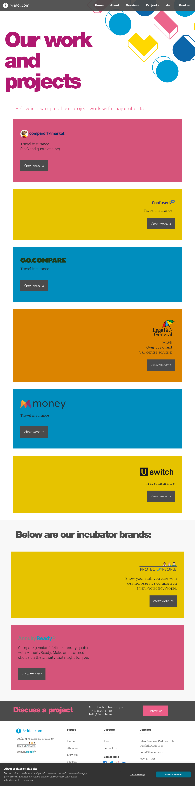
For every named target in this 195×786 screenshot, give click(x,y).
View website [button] (34, 165)
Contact (185, 5)
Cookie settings (137, 774)
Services (132, 5)
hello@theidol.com (100, 714)
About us (72, 748)
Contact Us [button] (155, 711)
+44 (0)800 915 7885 (100, 711)
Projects (152, 5)
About (114, 5)
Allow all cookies (173, 774)
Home (101, 5)
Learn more (27, 780)
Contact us (110, 748)
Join (169, 5)
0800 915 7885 (147, 759)
